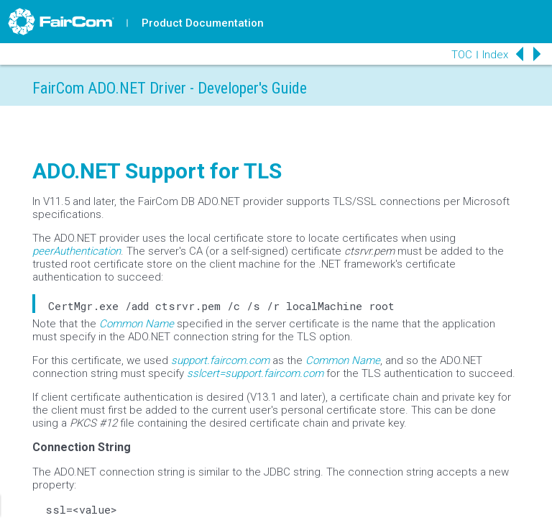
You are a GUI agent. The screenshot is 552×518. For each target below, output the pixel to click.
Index (495, 54)
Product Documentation (203, 23)
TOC (461, 54)
